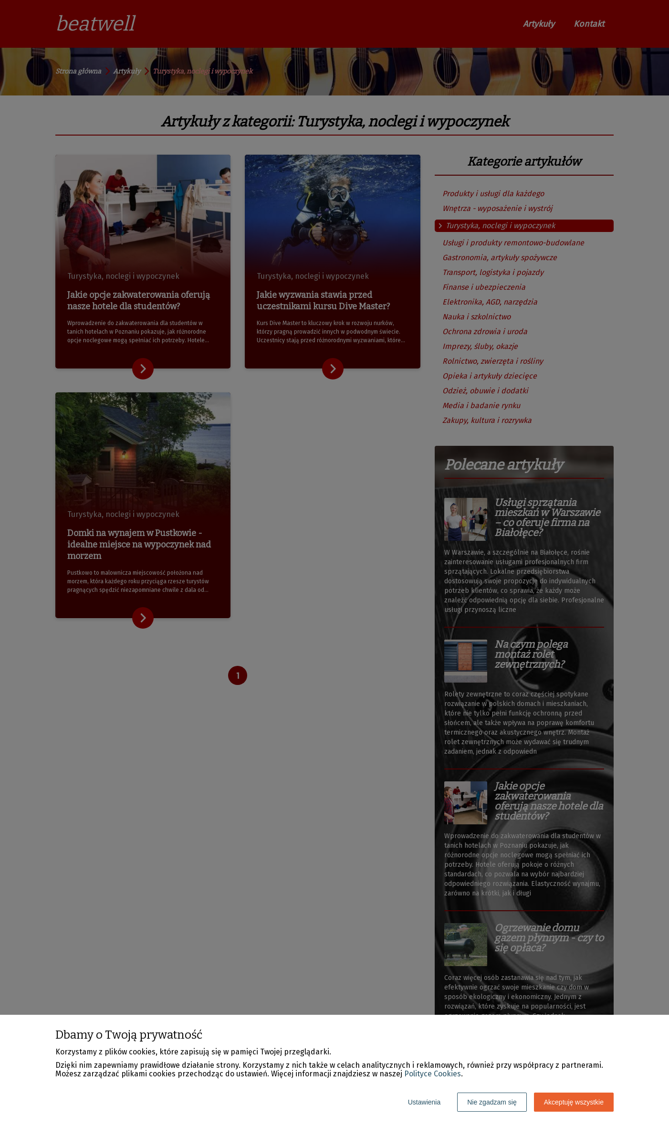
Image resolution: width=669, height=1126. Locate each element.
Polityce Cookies (432, 1073)
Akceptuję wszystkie (574, 1102)
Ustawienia (424, 1102)
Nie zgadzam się (492, 1102)
